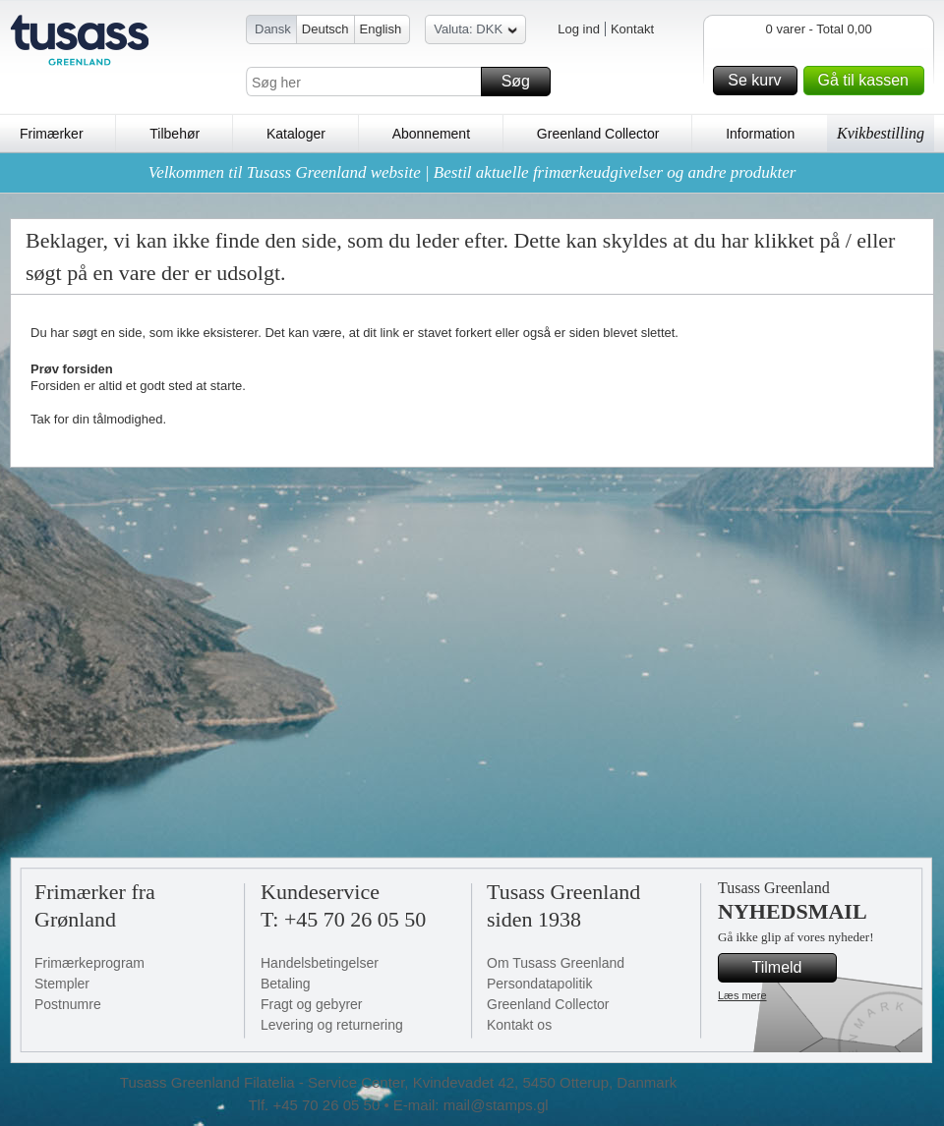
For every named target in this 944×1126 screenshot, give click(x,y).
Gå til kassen (868, 80)
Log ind (579, 29)
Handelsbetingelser (320, 963)
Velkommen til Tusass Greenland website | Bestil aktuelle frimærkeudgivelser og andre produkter (472, 172)
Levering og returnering (332, 1025)
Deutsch (325, 29)
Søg (523, 81)
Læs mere (742, 995)
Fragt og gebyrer (312, 1004)
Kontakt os (519, 1025)
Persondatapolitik (539, 983)
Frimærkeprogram (89, 963)
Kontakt (632, 29)
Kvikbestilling (880, 133)
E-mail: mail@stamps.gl (471, 1105)
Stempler (61, 983)
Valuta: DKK (475, 32)
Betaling (286, 983)
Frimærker (52, 133)
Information (760, 133)
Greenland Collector (598, 133)
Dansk (273, 29)
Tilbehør (174, 133)
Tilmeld (791, 968)
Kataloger (295, 133)
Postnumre (67, 1004)
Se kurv (759, 80)
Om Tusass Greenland (555, 963)
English (381, 29)
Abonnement (431, 133)
